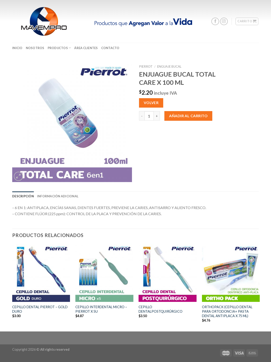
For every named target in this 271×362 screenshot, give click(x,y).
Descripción (23, 196)
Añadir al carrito (188, 115)
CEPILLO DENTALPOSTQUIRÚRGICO (160, 309)
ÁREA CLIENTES (86, 48)
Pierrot (146, 66)
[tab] (23, 196)
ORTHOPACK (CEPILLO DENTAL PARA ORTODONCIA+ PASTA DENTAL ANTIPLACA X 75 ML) (227, 311)
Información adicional (57, 196)
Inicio (17, 48)
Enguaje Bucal (169, 66)
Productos (59, 48)
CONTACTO (110, 48)
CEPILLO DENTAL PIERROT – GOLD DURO (40, 309)
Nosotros (35, 48)
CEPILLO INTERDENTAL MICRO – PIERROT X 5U (101, 309)
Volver (151, 103)
